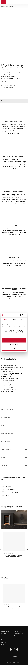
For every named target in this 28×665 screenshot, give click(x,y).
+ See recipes (17, 298)
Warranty (3, 633)
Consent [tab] (5, 319)
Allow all (14, 340)
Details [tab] (14, 319)
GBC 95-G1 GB (7, 604)
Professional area (18, 633)
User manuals (17, 631)
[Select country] (22, 1)
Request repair (5, 631)
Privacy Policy (13, 659)
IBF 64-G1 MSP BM (9, 553)
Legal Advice (6, 659)
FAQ (15, 635)
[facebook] (10, 649)
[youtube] (14, 649)
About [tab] (23, 319)
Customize (14, 344)
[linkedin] (17, 649)
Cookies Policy (21, 659)
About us (3, 642)
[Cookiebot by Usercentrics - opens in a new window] (20, 315)
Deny (14, 348)
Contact (3, 644)
